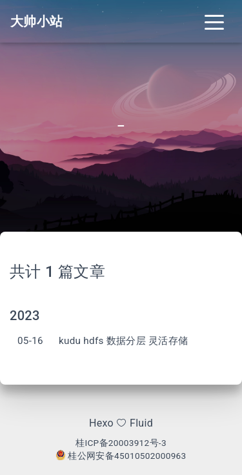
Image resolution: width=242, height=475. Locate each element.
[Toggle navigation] (214, 21)
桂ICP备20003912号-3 (121, 443)
